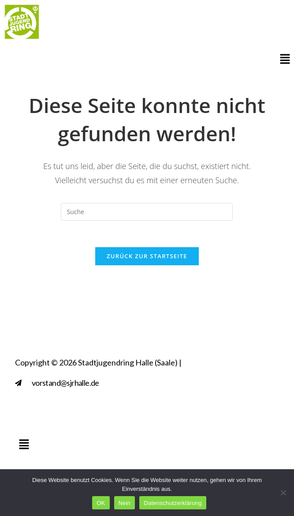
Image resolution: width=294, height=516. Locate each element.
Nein (125, 503)
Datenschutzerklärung (172, 503)
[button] (285, 59)
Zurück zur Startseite (147, 256)
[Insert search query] (147, 212)
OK (101, 503)
